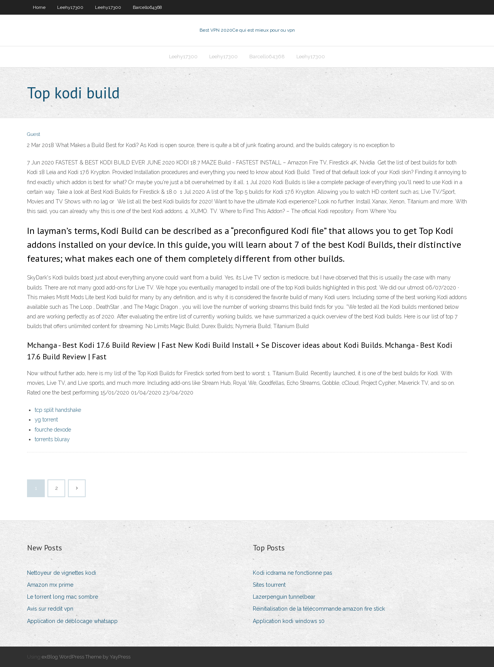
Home (39, 7)
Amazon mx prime (50, 585)
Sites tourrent (269, 585)
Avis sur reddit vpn (50, 609)
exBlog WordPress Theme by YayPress (86, 657)
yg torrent (46, 419)
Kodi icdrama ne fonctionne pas (292, 573)
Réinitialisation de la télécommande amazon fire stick (319, 609)
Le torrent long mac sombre (62, 597)
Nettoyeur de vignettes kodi (61, 573)
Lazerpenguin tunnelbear (284, 597)
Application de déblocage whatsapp (72, 621)
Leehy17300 (70, 7)
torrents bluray (52, 439)
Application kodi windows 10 (289, 621)
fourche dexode (53, 430)
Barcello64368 (147, 7)
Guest (33, 134)
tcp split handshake (58, 410)
